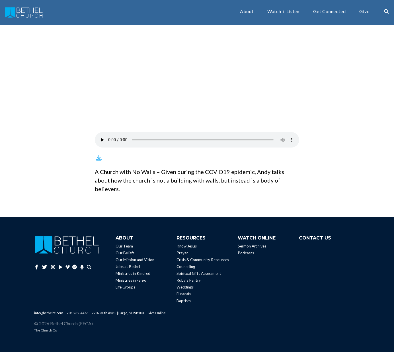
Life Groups (125, 287)
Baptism (184, 300)
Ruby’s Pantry (189, 280)
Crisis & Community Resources (203, 259)
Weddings (185, 287)
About (247, 11)
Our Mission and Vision (135, 259)
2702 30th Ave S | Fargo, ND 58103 (118, 313)
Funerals (184, 294)
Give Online (156, 313)
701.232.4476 (77, 313)
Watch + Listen (283, 11)
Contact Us (315, 238)
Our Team (124, 246)
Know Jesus (187, 246)
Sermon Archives (252, 246)
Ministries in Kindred (133, 273)
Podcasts (246, 253)
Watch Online (257, 238)
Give (364, 11)
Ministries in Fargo (131, 280)
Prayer (182, 253)
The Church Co (45, 330)
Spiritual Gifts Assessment (199, 273)
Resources (191, 238)
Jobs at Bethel (128, 266)
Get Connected (329, 11)
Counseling (186, 266)
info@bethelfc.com (48, 313)
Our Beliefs (125, 253)
